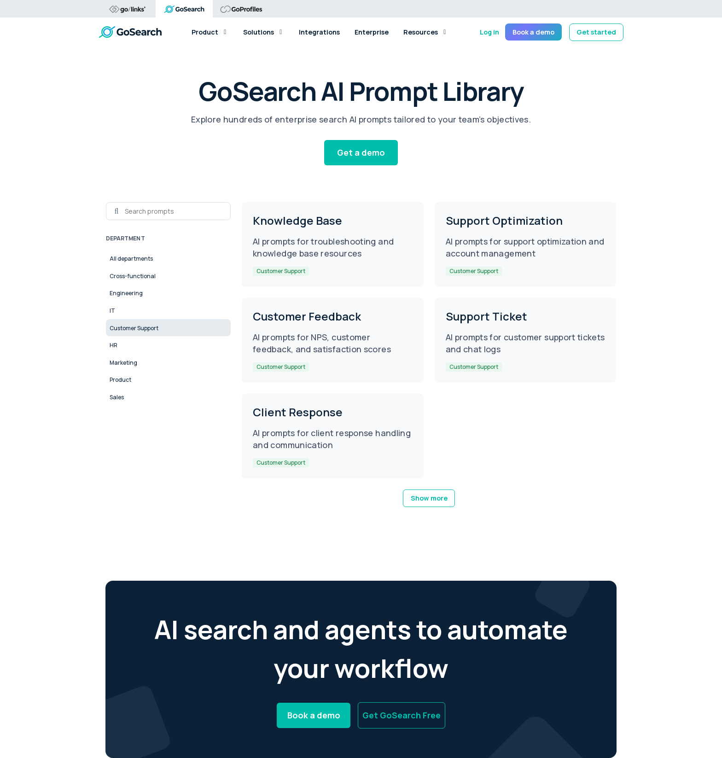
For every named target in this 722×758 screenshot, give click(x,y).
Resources (425, 32)
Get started (596, 32)
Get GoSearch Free (401, 715)
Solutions (263, 32)
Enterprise (372, 32)
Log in (489, 32)
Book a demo (533, 32)
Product (210, 32)
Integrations (319, 32)
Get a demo (361, 152)
